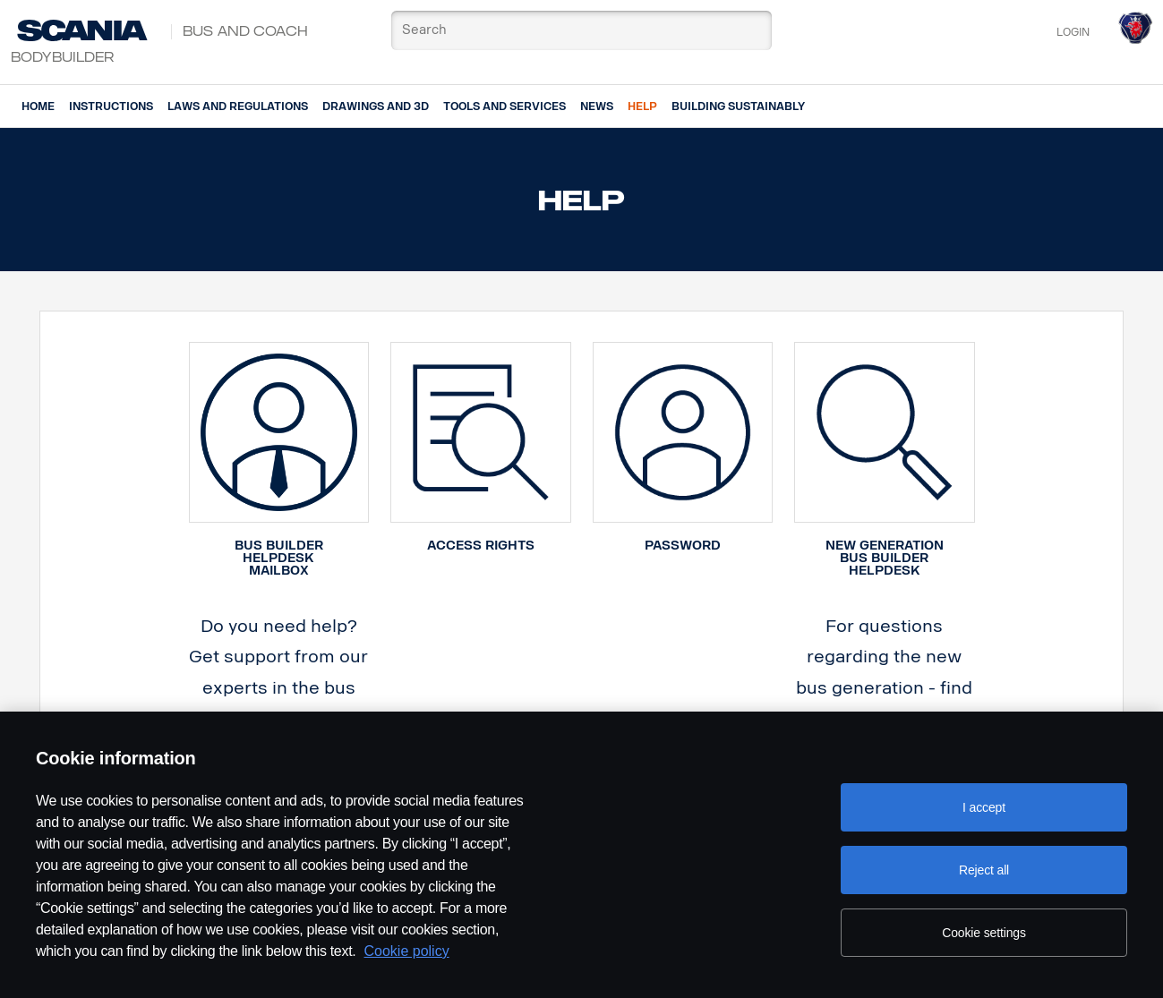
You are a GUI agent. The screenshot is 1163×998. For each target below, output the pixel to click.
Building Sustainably (738, 106)
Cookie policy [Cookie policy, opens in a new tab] (406, 951)
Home (38, 106)
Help (642, 106)
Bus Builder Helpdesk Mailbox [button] (279, 558)
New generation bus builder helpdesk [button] (884, 558)
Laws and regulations (237, 106)
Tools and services (504, 106)
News (596, 106)
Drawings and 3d (375, 106)
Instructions (111, 106)
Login (1073, 32)
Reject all (984, 870)
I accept (983, 807)
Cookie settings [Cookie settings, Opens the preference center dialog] (984, 932)
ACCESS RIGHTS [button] (480, 545)
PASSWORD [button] (683, 545)
